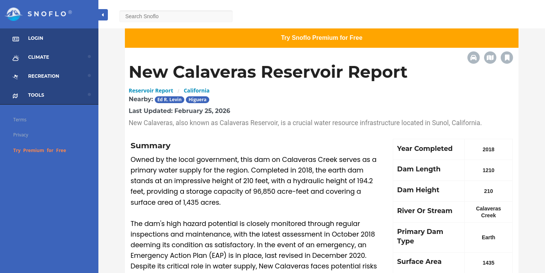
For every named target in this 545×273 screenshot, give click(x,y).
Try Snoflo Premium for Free (321, 38)
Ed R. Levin (169, 99)
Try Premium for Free (39, 150)
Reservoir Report (151, 90)
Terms (19, 119)
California (196, 90)
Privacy (20, 135)
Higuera (197, 99)
